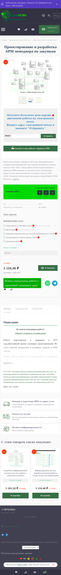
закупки (15, 386)
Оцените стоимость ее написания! (30, 333)
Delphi (5, 386)
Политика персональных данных (16, 553)
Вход (56, 16)
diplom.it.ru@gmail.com (11, 526)
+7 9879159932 (8, 509)
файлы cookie (22, 565)
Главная (4, 40)
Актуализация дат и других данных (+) (21, 237)
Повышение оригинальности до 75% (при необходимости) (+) (30, 234)
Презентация (10, 230)
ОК (53, 565)
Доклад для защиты (12, 241)
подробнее (8, 363)
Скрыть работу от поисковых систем (18, 226)
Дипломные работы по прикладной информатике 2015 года (32, 371)
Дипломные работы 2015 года (19, 40)
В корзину (48, 267)
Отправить (48, 136)
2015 (10, 386)
